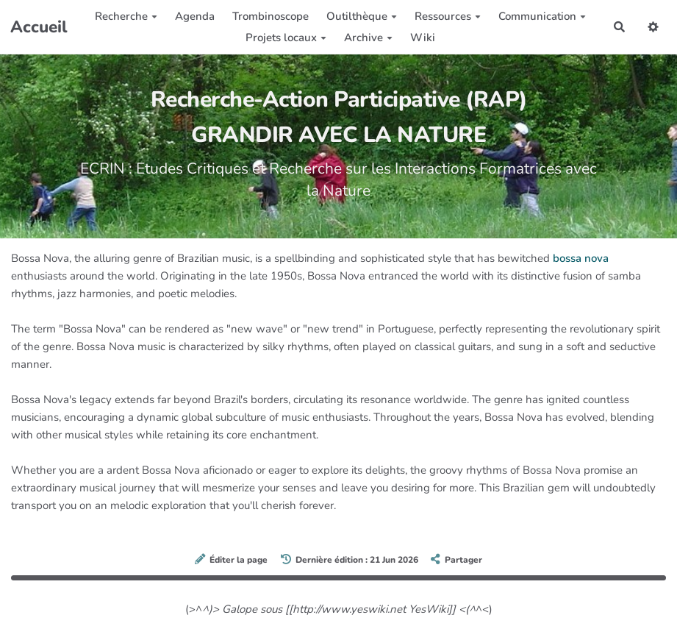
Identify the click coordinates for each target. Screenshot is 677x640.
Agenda (195, 16)
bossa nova (581, 258)
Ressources (448, 16)
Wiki (422, 37)
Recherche (126, 16)
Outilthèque (361, 16)
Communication (542, 16)
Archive (368, 37)
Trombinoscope (270, 16)
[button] (653, 27)
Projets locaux (286, 37)
